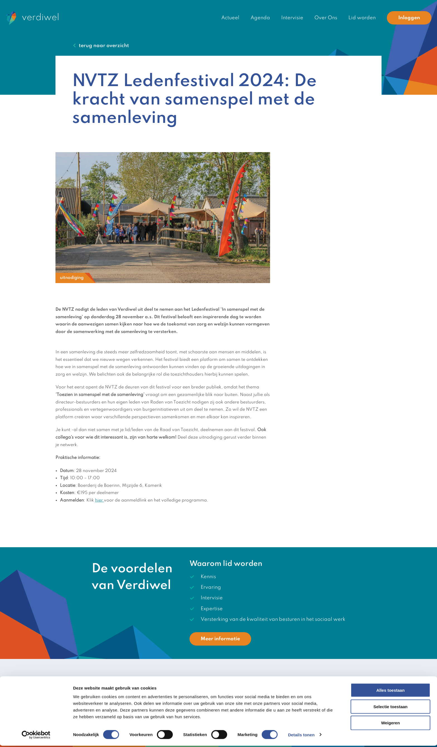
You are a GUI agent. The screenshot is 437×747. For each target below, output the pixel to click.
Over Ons (325, 17)
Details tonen (301, 736)
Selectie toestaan (390, 707)
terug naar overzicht (104, 45)
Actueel (230, 17)
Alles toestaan (390, 691)
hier (99, 500)
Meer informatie (220, 638)
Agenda (260, 17)
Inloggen (409, 17)
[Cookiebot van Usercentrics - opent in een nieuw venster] (36, 736)
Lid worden (362, 17)
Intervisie (292, 17)
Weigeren (390, 724)
